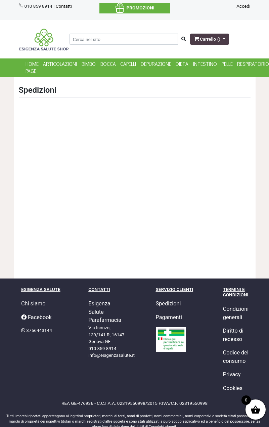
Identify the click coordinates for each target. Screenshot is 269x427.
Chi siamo (33, 303)
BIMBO (89, 64)
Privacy (232, 374)
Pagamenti (169, 317)
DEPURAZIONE (156, 64)
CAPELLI (128, 64)
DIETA (182, 64)
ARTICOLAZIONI (60, 64)
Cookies (233, 388)
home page (32, 67)
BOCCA (108, 64)
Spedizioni (168, 303)
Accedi (243, 6)
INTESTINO (205, 64)
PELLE (227, 64)
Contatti (64, 6)
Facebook (36, 317)
